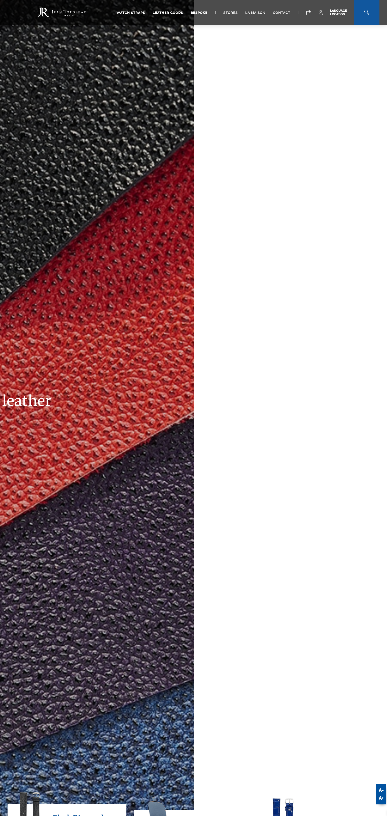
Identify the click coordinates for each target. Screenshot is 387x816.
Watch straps (131, 13)
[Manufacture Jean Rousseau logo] (62, 12)
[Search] (366, 12)
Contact (281, 13)
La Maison (255, 13)
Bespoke (199, 13)
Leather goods (168, 13)
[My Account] (321, 12)
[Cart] (308, 12)
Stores (230, 13)
